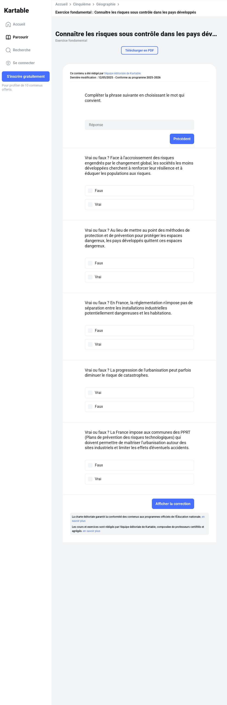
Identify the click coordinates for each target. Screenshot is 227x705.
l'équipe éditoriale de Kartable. (122, 73)
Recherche (18, 50)
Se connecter (20, 63)
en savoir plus (91, 531)
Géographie (106, 4)
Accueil (15, 24)
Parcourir (17, 37)
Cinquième (82, 4)
